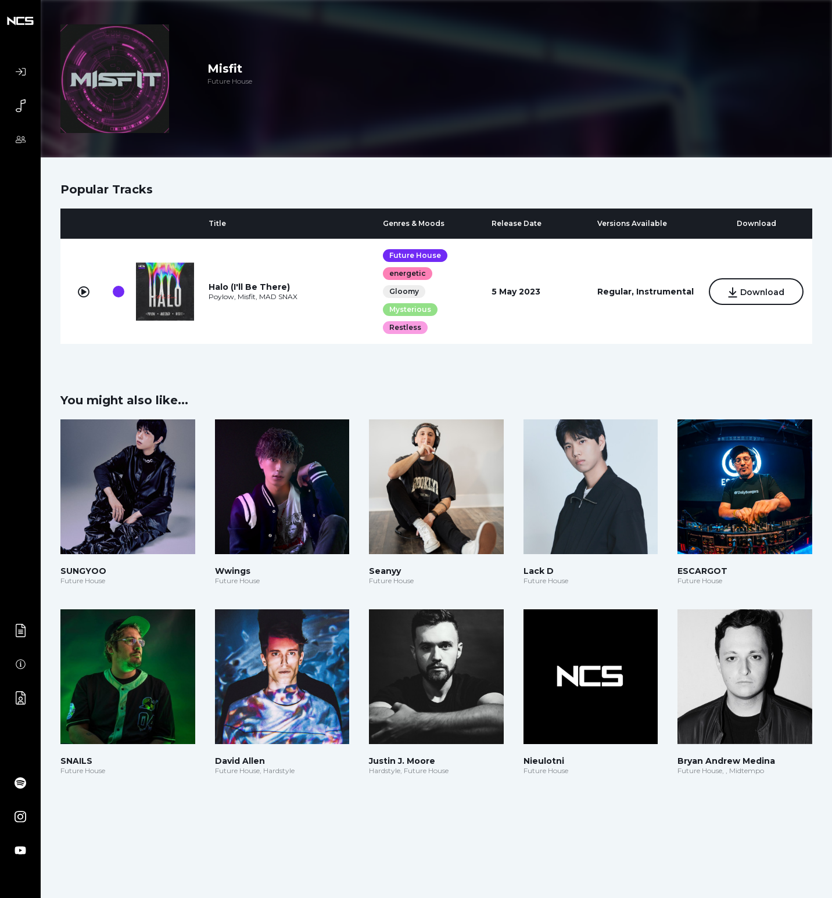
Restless (405, 327)
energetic (407, 273)
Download (756, 292)
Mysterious (410, 309)
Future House (414, 255)
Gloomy (403, 291)
